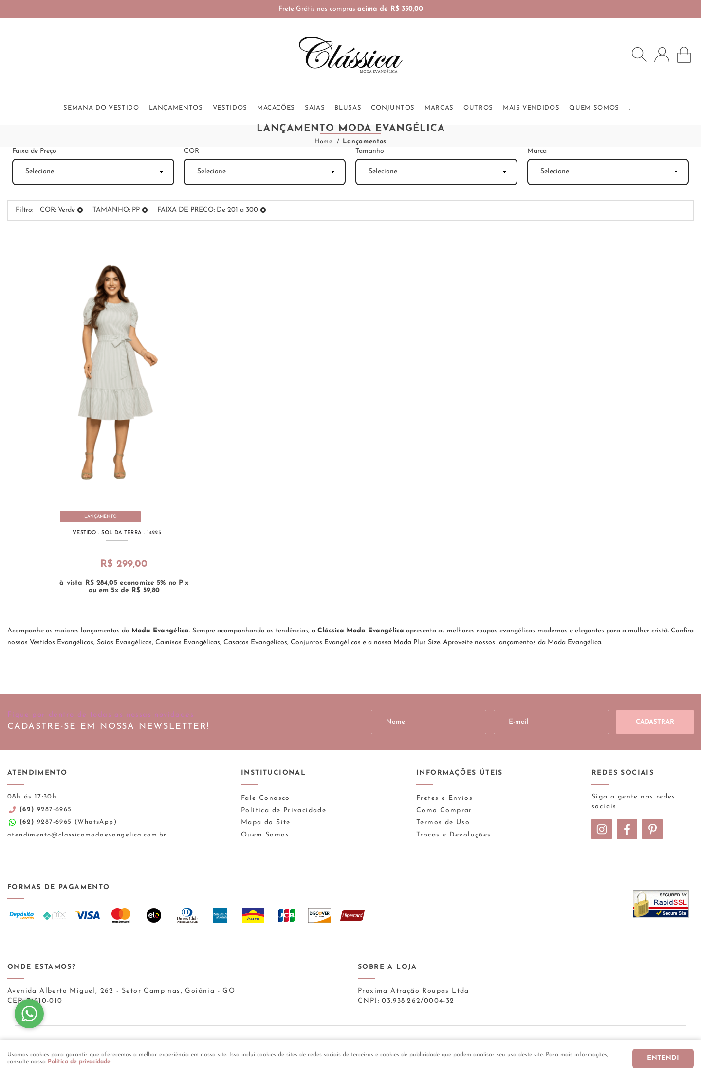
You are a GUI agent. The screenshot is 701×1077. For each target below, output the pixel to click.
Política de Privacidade (283, 810)
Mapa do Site (266, 822)
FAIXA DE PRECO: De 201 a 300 (207, 210)
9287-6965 (45, 809)
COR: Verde (57, 210)
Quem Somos (265, 834)
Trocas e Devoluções (453, 834)
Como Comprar (444, 810)
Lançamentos (176, 108)
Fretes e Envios (444, 798)
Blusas (347, 108)
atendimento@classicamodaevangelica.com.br (86, 835)
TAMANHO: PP (116, 210)
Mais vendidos (531, 108)
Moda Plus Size (416, 642)
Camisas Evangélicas (187, 642)
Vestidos (230, 108)
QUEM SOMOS (594, 108)
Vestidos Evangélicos (61, 642)
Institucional (273, 773)
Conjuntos (393, 108)
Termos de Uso (443, 822)
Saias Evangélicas (124, 642)
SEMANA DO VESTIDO (101, 108)
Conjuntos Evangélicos (326, 642)
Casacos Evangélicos (255, 642)
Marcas (439, 108)
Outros (478, 108)
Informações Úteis (459, 773)
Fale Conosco (265, 798)
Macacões (276, 108)
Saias (315, 108)
